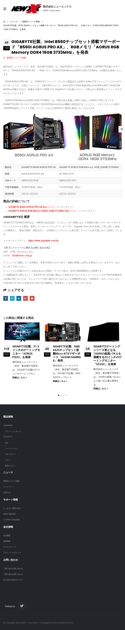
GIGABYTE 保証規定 (11, 519)
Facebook (5, 298)
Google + (25, 298)
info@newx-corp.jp (22, 255)
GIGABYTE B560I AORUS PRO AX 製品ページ (31, 207)
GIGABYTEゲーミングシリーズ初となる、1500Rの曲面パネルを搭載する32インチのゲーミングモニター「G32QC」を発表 (107, 355)
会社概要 (6, 535)
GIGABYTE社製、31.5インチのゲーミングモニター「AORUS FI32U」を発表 (26, 352)
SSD (6, 443)
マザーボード (10, 454)
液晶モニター (10, 465)
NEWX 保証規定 (9, 514)
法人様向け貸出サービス (13, 580)
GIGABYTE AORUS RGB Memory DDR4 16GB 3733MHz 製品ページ (42, 211)
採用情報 (6, 541)
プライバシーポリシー (12, 552)
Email (32, 298)
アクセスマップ (9, 547)
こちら (29, 251)
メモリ (7, 460)
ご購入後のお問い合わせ (13, 574)
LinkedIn (18, 298)
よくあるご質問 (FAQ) (12, 508)
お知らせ (6, 492)
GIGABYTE (7, 436)
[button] (58, 395)
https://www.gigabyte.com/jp (43, 240)
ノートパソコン (11, 448)
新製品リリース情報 (16, 57)
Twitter (12, 298)
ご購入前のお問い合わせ (13, 568)
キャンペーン (8, 486)
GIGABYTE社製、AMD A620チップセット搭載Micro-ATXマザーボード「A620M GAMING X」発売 (67, 353)
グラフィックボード (13, 431)
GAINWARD (8, 425)
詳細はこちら (19, 377)
